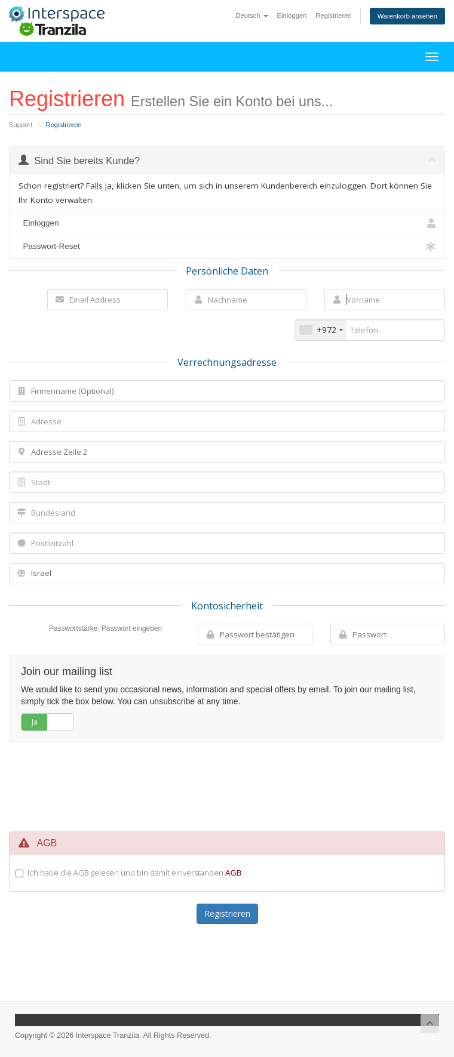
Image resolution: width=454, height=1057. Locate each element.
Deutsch (251, 15)
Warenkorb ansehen (407, 16)
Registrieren (333, 15)
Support (20, 124)
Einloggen (292, 15)
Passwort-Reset (227, 246)
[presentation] (238, 787)
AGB (233, 872)
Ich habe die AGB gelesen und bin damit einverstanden (134, 872)
